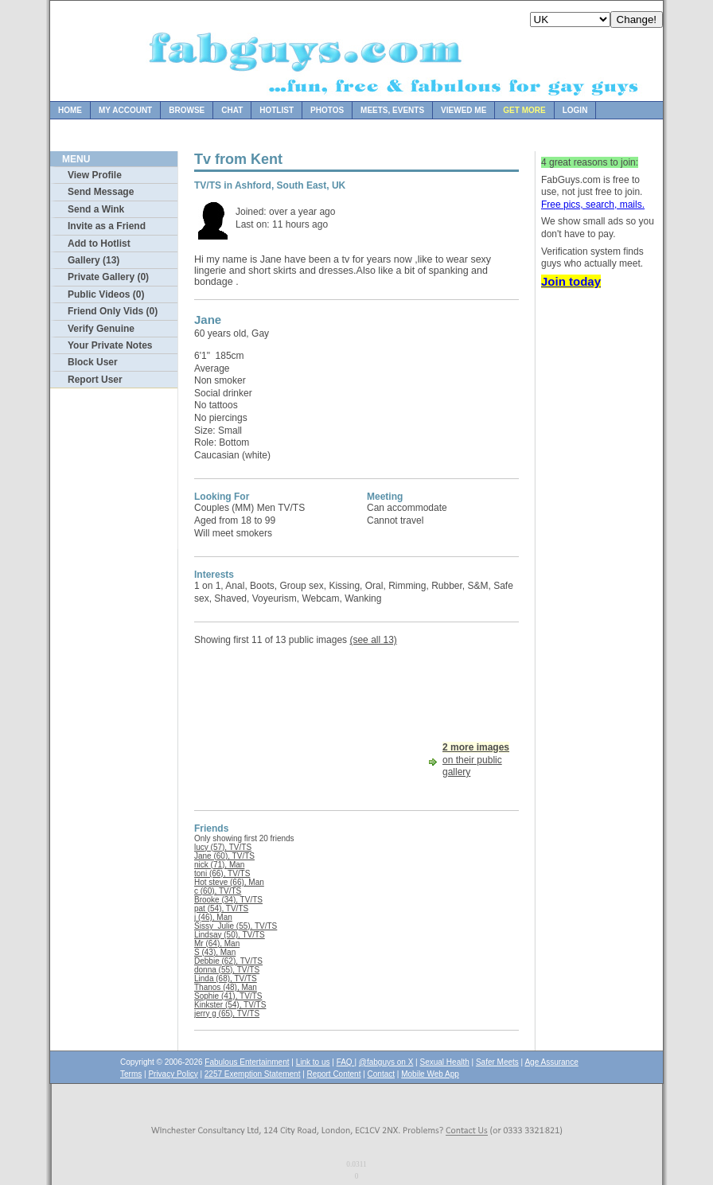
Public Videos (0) (106, 294)
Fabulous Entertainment (247, 1062)
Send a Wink (96, 209)
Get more (524, 110)
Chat (232, 110)
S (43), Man (215, 952)
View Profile (95, 175)
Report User (95, 379)
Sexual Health (444, 1062)
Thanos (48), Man (225, 987)
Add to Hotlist (99, 243)
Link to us (313, 1062)
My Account (125, 110)
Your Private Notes (110, 345)
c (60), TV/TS (217, 891)
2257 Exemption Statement (253, 1074)
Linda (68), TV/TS (225, 978)
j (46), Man (213, 917)
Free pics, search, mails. (593, 204)
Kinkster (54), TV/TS (230, 1004)
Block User (93, 362)
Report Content (334, 1074)
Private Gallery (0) (108, 277)
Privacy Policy (172, 1074)
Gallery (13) (93, 260)
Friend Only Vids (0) (113, 311)
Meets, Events (392, 110)
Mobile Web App (430, 1074)
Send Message (101, 191)
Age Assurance (551, 1062)
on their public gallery (475, 760)
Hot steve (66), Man (229, 882)
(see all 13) (372, 639)
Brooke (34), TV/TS (228, 899)
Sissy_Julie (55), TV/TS (235, 926)
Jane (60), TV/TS (224, 856)
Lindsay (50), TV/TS (229, 934)
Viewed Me (463, 110)
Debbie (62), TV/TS (228, 961)
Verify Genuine (101, 328)
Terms (131, 1074)
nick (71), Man (219, 864)
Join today (571, 281)
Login (575, 110)
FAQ (346, 1062)
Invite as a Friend (107, 226)
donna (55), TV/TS (226, 969)
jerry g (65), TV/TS (226, 1013)
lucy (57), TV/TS (222, 847)
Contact (381, 1074)
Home (70, 110)
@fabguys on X (386, 1062)
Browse (187, 110)
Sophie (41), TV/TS (228, 996)
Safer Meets (497, 1062)
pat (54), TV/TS (221, 908)
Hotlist (276, 110)
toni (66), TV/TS (222, 873)
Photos (327, 110)
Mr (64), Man (217, 943)
